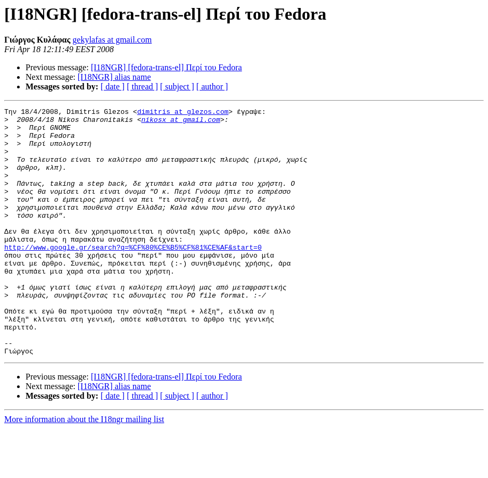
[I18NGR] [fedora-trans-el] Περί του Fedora (166, 67)
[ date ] (113, 86)
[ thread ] (142, 86)
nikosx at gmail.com (180, 122)
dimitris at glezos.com (183, 113)
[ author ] (212, 86)
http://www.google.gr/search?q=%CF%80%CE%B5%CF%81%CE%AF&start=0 (133, 276)
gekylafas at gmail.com (112, 39)
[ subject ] (177, 86)
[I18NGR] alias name (114, 76)
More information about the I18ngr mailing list (84, 468)
